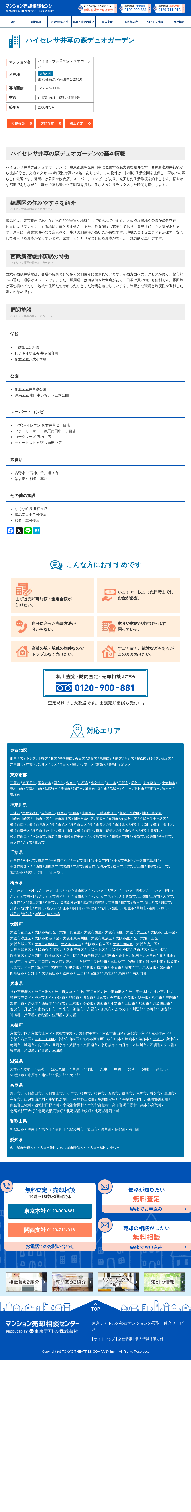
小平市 (83, 783)
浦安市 (151, 866)
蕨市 (164, 908)
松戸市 (118, 866)
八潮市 (50, 902)
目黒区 (64, 764)
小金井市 (97, 783)
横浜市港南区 (140, 824)
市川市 (78, 866)
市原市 (65, 866)
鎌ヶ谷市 (57, 872)
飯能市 (27, 914)
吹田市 (151, 956)
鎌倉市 (40, 842)
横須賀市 (39, 836)
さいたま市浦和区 (23, 896)
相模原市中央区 (75, 836)
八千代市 (29, 860)
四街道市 (51, 866)
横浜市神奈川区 (44, 830)
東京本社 (49, 1211)
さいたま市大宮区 (103, 890)
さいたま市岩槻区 (132, 890)
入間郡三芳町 (32, 902)
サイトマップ (104, 1339)
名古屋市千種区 (21, 1148)
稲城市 (115, 789)
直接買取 (35, 21)
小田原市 (88, 813)
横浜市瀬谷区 (163, 824)
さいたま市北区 (50, 890)
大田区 (117, 759)
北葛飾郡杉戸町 (68, 902)
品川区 (92, 759)
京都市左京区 (66, 1033)
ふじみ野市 (127, 896)
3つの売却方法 (59, 21)
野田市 (43, 872)
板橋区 (166, 759)
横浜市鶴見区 (20, 836)
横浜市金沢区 (128, 830)
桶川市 (105, 908)
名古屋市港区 (47, 1148)
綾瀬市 (151, 836)
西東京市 (153, 789)
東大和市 (168, 783)
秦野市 (139, 836)
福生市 (102, 789)
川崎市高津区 (61, 819)
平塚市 (101, 819)
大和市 (74, 813)
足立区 (126, 764)
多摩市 (71, 783)
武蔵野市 (51, 789)
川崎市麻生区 (84, 819)
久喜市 (168, 896)
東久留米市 (151, 783)
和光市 (125, 902)
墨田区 (105, 759)
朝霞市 (92, 908)
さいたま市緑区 (50, 896)
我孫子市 (103, 866)
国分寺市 (44, 783)
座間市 (113, 819)
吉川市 (113, 902)
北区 (53, 759)
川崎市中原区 (107, 813)
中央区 (31, 759)
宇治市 (158, 1039)
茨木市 (71, 961)
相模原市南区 (99, 836)
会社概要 (179, 21)
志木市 (27, 908)
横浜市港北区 (118, 824)
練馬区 (77, 764)
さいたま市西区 (76, 896)
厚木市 (62, 813)
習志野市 (16, 872)
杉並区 (154, 759)
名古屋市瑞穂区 (71, 1148)
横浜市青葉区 (150, 830)
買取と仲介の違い (83, 21)
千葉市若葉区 (20, 866)
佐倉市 (15, 860)
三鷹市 (15, 783)
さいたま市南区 (76, 890)
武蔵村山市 (34, 789)
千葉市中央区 (60, 860)
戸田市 (40, 908)
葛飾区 (101, 764)
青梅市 (15, 795)
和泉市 (29, 967)
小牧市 (115, 1148)
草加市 (141, 908)
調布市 (167, 789)
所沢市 (52, 908)
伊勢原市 (48, 813)
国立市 (59, 783)
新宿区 (141, 759)
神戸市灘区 (43, 992)
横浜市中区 (128, 819)
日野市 (123, 783)
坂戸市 (138, 902)
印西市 (37, 866)
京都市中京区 (89, 1033)
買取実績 (107, 21)
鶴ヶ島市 (53, 914)
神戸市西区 (43, 997)
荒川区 (89, 764)
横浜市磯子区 (20, 830)
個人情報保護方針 (149, 1339)
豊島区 (113, 764)
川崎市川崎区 (20, 819)
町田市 (90, 789)
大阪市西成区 (123, 944)
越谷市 (15, 914)
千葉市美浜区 (124, 860)
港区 (53, 764)
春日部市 (78, 908)
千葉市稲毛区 (83, 860)
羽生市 (129, 908)
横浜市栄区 (78, 824)
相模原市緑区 (122, 836)
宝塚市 (60, 1003)
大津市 (15, 1069)
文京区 (129, 759)
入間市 (15, 902)
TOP (12, 21)
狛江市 (78, 789)
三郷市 (143, 896)
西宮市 (101, 997)
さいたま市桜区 (159, 890)
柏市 (128, 866)
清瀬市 (65, 789)
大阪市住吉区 (71, 944)
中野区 (43, 759)
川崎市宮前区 (152, 813)
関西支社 (49, 1230)
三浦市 (15, 813)
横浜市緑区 (66, 830)
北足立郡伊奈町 (94, 902)
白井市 (164, 866)
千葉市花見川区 (147, 860)
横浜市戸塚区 (39, 824)
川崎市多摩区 (130, 813)
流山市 (139, 866)
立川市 (127, 789)
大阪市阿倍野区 (46, 944)
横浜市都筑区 (106, 830)
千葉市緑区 (103, 860)
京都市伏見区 (45, 1039)
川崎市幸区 (40, 819)
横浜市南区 (18, 824)
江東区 (31, 764)
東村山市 (16, 789)
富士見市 (151, 902)
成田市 (90, 866)
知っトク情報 (155, 21)
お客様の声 (131, 21)
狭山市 (117, 908)
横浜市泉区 (97, 824)
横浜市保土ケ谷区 (153, 819)
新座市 (64, 908)
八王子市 (29, 783)
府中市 (111, 783)
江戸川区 (16, 764)
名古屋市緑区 (96, 1148)
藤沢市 (15, 842)
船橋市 (31, 872)
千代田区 (66, 759)
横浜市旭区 (59, 824)
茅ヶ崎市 (165, 836)
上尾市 (155, 896)
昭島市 (136, 783)
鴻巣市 (40, 914)
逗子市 (27, 842)
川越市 (15, 908)
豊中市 (124, 956)
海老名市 (54, 836)
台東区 (80, 759)
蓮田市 (154, 908)
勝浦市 (43, 860)
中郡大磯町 (30, 813)
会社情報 (125, 1339)
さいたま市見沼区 (103, 896)
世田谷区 (16, 759)
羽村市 (139, 789)
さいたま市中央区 (23, 890)
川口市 (166, 902)
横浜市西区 (85, 830)
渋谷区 (43, 764)
